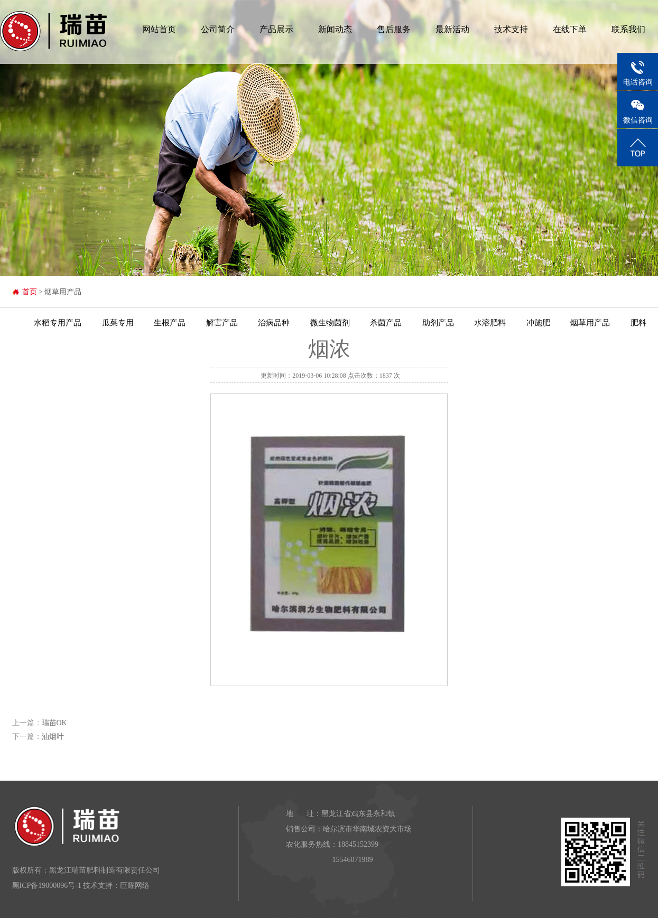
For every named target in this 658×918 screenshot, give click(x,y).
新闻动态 (335, 29)
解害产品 (222, 323)
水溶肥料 (490, 323)
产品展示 (276, 29)
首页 (29, 292)
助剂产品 (438, 323)
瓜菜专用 (118, 323)
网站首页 (159, 29)
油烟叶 (53, 737)
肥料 (638, 323)
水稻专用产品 (57, 323)
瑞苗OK (54, 723)
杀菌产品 (386, 323)
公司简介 (218, 29)
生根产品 (170, 323)
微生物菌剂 (330, 323)
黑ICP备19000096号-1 (46, 885)
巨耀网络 (135, 885)
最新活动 (452, 29)
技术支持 (511, 29)
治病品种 (274, 323)
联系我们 (628, 29)
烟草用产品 (590, 323)
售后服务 (394, 29)
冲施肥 (538, 323)
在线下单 (570, 29)
